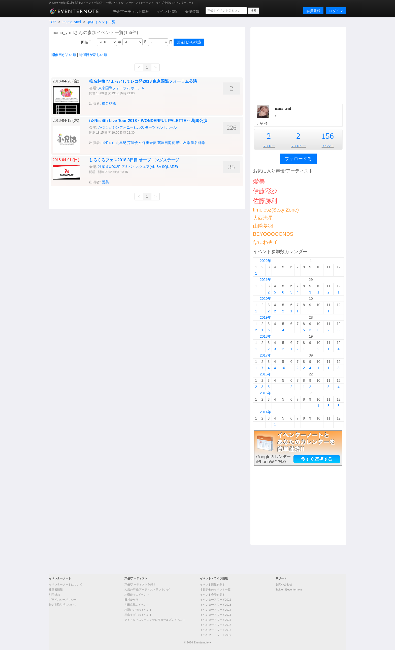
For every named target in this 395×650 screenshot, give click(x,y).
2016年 (265, 374)
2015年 (265, 393)
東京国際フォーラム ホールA (121, 88)
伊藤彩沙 (265, 191)
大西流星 (263, 218)
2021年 (265, 280)
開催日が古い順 (63, 55)
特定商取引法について (63, 604)
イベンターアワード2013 (215, 604)
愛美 (105, 182)
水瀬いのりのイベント (138, 609)
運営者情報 (56, 589)
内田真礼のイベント (136, 604)
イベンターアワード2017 (215, 624)
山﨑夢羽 (263, 226)
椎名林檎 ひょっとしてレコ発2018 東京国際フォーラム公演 (143, 81)
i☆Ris (106, 143)
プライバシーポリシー (63, 599)
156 (328, 135)
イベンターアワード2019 (215, 634)
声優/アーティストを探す (140, 584)
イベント (328, 146)
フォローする (298, 158)
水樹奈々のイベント (136, 594)
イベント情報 (167, 12)
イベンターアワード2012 (215, 599)
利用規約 (54, 594)
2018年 (265, 336)
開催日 (86, 42)
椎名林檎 (109, 103)
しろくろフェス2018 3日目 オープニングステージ (134, 160)
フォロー (269, 146)
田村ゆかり (131, 599)
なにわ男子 (265, 242)
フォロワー (298, 146)
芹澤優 (132, 143)
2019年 (265, 317)
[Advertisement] (298, 64)
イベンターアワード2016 (215, 619)
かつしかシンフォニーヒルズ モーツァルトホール (137, 127)
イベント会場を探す (212, 594)
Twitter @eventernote (289, 589)
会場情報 (192, 12)
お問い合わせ (284, 584)
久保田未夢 (147, 143)
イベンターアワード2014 (215, 609)
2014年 (265, 412)
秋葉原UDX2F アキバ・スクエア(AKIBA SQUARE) (138, 167)
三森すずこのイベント (138, 614)
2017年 (265, 355)
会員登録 (313, 11)
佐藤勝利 (265, 200)
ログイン (336, 11)
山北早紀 (119, 143)
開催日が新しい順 (93, 55)
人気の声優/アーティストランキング (147, 589)
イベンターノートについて (65, 584)
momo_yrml (71, 22)
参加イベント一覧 (101, 22)
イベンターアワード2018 (215, 629)
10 (283, 368)
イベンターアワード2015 (215, 614)
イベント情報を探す (212, 584)
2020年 (265, 299)
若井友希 (183, 143)
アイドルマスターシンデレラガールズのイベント (154, 619)
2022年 (265, 261)
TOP (52, 22)
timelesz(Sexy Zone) (276, 210)
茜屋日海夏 (166, 143)
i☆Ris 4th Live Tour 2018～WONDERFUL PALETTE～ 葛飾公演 (148, 121)
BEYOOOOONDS (273, 234)
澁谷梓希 (198, 143)
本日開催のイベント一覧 (215, 589)
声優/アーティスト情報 (131, 12)
